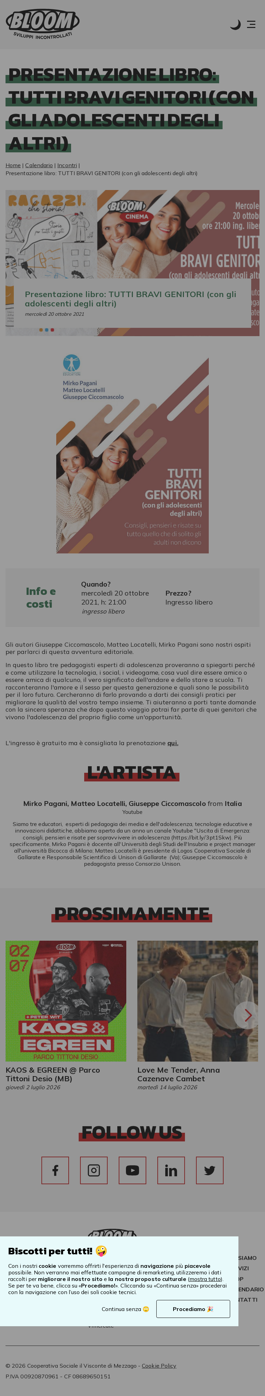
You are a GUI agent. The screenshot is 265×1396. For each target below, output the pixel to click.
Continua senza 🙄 (125, 1308)
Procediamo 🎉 (193, 1308)
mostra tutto (205, 1278)
